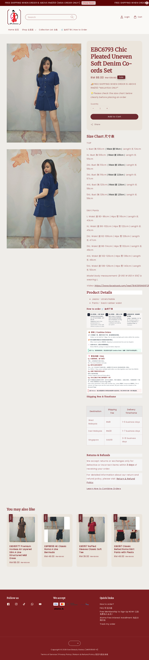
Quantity (94, 104)
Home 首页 (13, 29)
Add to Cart (114, 116)
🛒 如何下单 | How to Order (74, 29)
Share (95, 124)
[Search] (72, 17)
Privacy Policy (65, 654)
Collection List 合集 (48, 29)
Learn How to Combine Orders (104, 488)
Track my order (107, 624)
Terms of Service (49, 654)
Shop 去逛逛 (28, 29)
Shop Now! (91, 2)
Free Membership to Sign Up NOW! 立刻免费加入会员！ (119, 612)
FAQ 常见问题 (106, 608)
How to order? (107, 604)
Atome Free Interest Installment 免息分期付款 (119, 618)
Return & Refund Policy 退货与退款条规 (90, 654)
